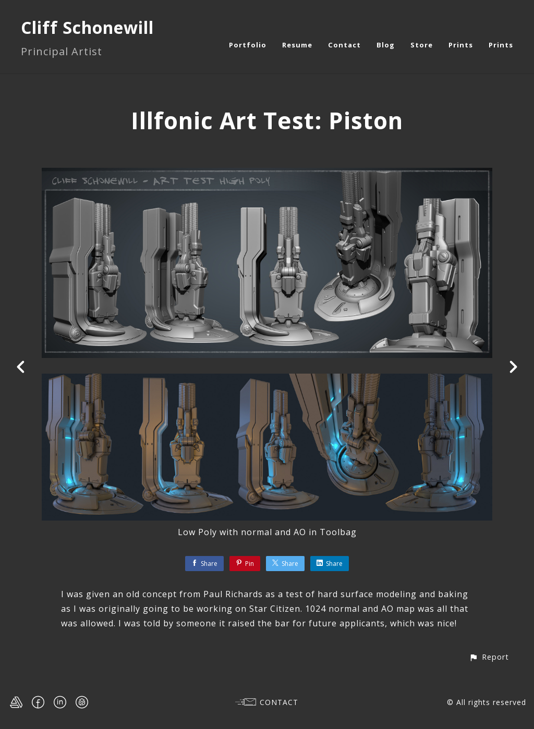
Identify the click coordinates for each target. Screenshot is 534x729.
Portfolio (247, 45)
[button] (489, 657)
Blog (386, 45)
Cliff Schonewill (87, 27)
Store (421, 45)
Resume (297, 45)
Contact (344, 45)
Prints (460, 45)
